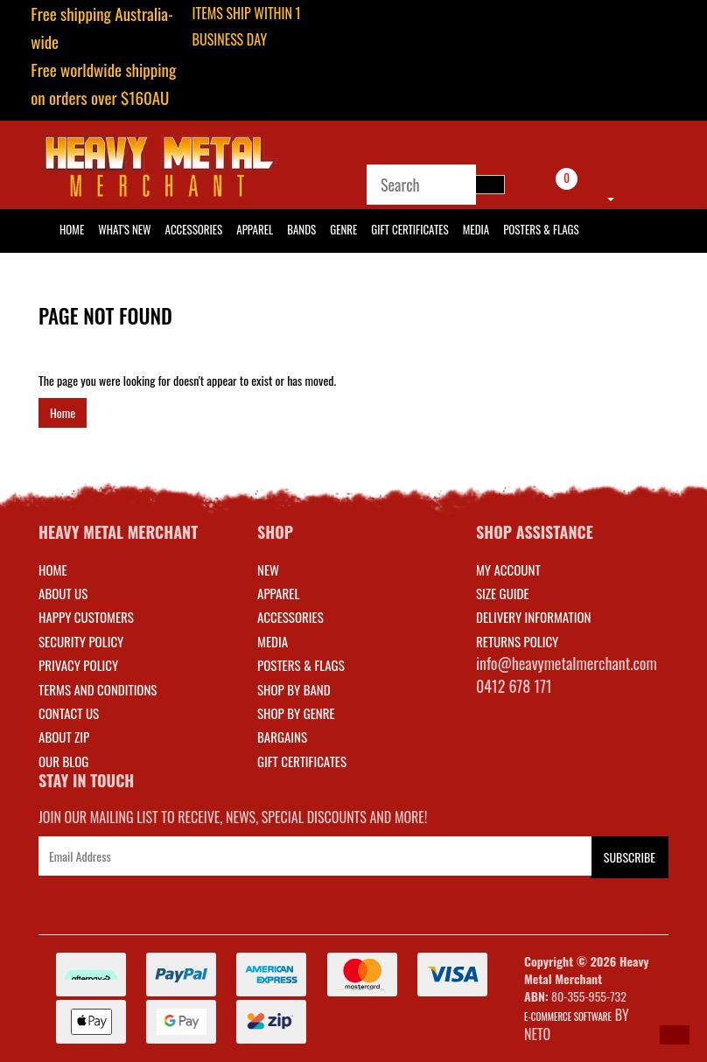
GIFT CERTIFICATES (301, 761)
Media (476, 229)
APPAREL (278, 593)
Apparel (254, 229)
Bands (301, 229)
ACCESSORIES (290, 616)
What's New (124, 229)
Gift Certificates (409, 229)
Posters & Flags (540, 229)
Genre (343, 229)
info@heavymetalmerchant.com (566, 663)
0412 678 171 (514, 685)
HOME (72, 229)
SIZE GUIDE (502, 593)
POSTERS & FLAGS (301, 664)
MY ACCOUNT (508, 569)
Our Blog (63, 761)
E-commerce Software (568, 1017)
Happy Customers (86, 616)
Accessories (194, 229)
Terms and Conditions (97, 689)
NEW (268, 569)
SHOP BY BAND (294, 689)
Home (62, 412)
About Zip (63, 736)
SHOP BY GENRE (296, 713)
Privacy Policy (78, 664)
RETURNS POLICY (517, 641)
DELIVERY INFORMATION (534, 616)
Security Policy (80, 641)
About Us (63, 593)
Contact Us (68, 713)
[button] (675, 1035)
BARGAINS (282, 736)
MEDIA (272, 641)
